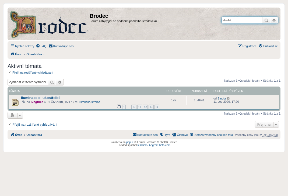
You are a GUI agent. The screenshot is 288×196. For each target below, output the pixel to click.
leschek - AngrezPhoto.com (154, 145)
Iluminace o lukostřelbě (41, 98)
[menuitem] (41, 46)
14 (157, 107)
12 (145, 107)
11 (139, 107)
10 (133, 107)
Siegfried (37, 102)
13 (151, 107)
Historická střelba (89, 102)
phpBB (130, 142)
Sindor (221, 98)
